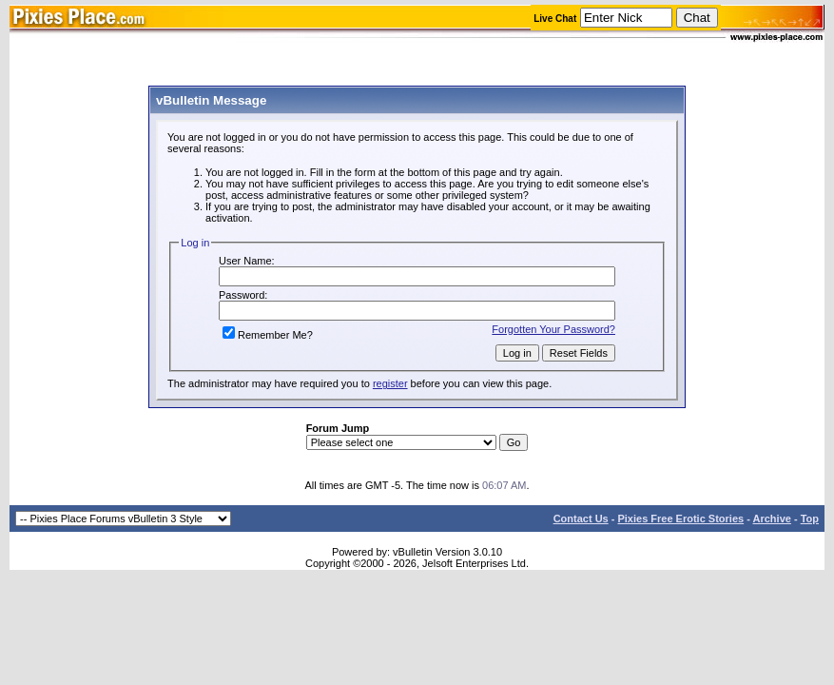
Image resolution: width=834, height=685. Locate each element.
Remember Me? (268, 335)
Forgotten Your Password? (553, 329)
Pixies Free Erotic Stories (680, 518)
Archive (772, 518)
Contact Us (581, 518)
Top (810, 518)
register (390, 383)
